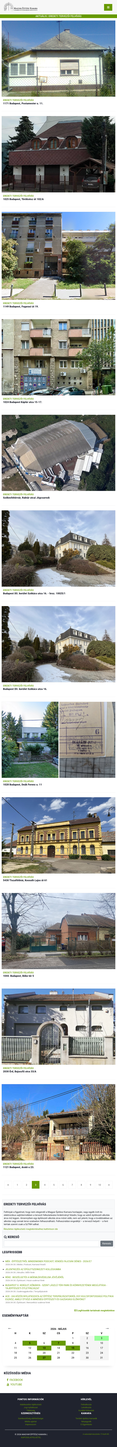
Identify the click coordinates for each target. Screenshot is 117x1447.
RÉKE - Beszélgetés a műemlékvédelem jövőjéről (34, 1277)
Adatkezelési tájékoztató (30, 1404)
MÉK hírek (30, 1272)
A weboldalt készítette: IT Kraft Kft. (96, 1434)
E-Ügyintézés (86, 1424)
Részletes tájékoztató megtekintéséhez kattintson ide (31, 1229)
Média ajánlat (31, 1421)
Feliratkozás (86, 1404)
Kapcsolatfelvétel (31, 1437)
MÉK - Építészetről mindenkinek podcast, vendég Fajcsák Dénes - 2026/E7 (48, 1261)
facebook (15, 1379)
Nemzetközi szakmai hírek (38, 1302)
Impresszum (30, 1424)
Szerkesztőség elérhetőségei (30, 1418)
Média (20, 1264)
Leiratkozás (86, 1407)
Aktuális (20, 1272)
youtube (14, 1384)
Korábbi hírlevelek (86, 1410)
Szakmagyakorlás (25, 1291)
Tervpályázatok (41, 1291)
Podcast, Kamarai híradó (35, 1264)
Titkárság (31, 1410)
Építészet (21, 1280)
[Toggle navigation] (108, 7)
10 (99, 1185)
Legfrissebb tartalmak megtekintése (94, 1310)
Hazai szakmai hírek (35, 1280)
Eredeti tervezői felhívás (18, 100)
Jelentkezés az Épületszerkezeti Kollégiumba (33, 1269)
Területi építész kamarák (86, 1418)
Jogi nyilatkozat (31, 1407)
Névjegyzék (86, 1421)
